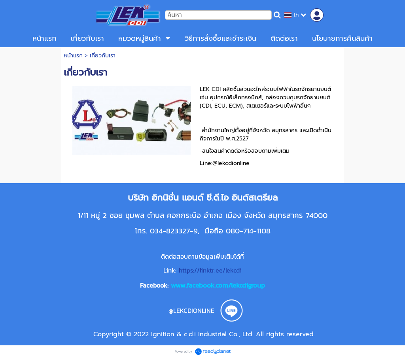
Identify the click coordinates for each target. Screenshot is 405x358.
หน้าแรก (73, 55)
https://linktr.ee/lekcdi (210, 270)
